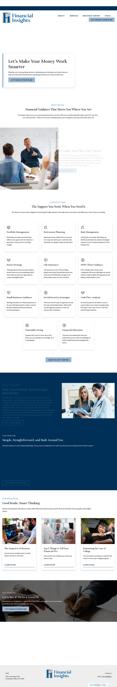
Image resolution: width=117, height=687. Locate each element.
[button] (61, 9)
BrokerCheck (79, 682)
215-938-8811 (107, 670)
